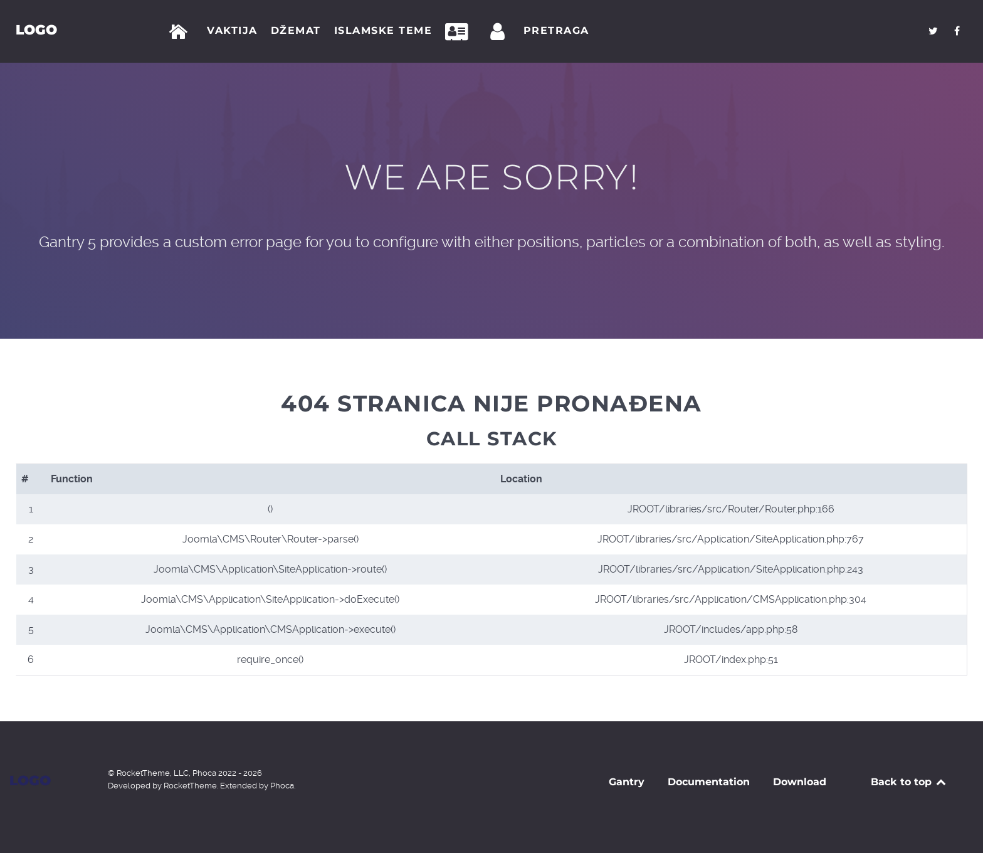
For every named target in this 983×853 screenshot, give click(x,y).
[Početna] (181, 32)
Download (799, 782)
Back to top (909, 782)
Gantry (626, 782)
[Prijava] (499, 32)
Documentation (709, 782)
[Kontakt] (460, 32)
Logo (36, 29)
